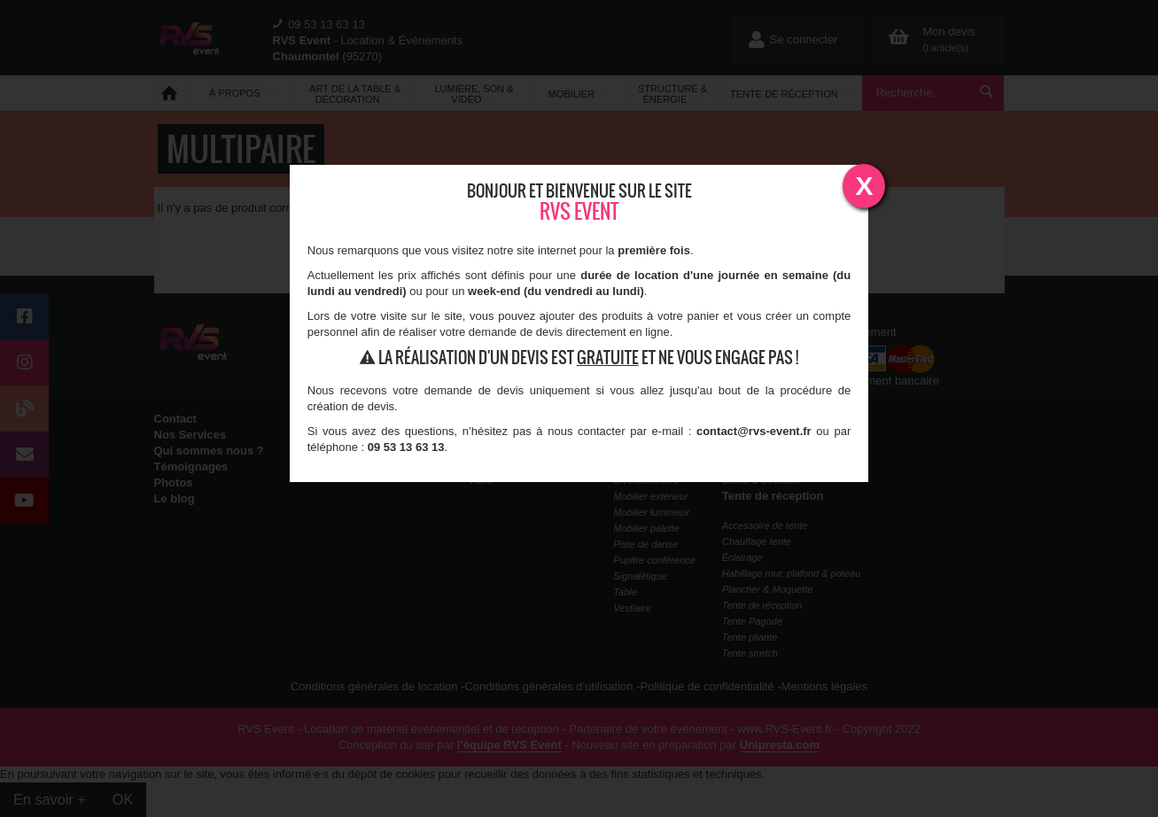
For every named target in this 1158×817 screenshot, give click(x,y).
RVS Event (579, 211)
